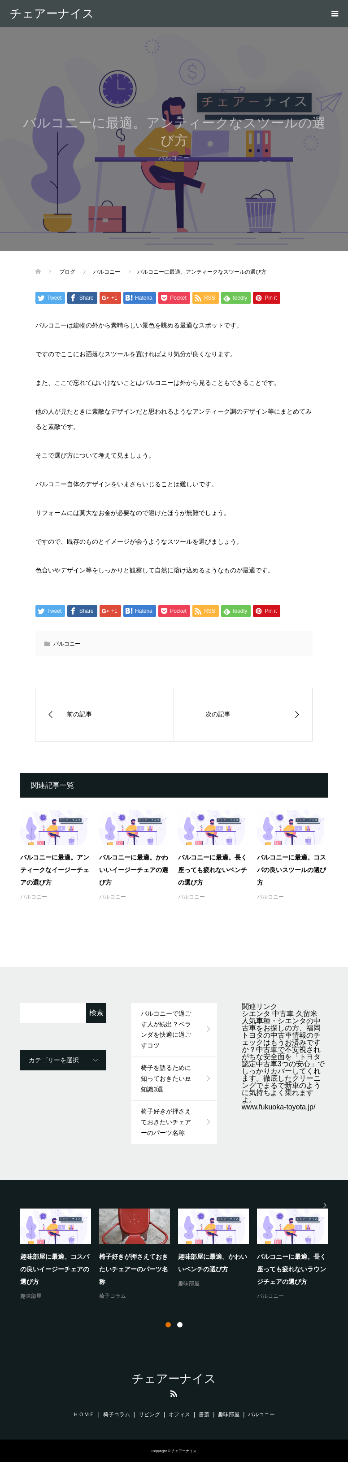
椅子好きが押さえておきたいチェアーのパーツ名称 (166, 1122)
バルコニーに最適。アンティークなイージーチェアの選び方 (54, 870)
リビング (149, 1414)
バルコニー (66, 644)
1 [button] (168, 1324)
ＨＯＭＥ (84, 1414)
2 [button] (180, 1324)
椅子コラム (112, 1296)
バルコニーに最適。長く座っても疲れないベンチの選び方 (212, 870)
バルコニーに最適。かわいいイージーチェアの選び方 (133, 870)
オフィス (179, 1414)
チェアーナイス (52, 13)
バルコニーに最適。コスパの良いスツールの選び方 (291, 870)
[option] (178, 1255)
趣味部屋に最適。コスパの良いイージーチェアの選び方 (54, 1269)
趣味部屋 (31, 1296)
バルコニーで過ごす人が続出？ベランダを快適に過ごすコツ (166, 1029)
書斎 (204, 1414)
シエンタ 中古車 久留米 (280, 1013)
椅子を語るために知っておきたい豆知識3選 (166, 1078)
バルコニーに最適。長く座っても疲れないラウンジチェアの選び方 (291, 1269)
